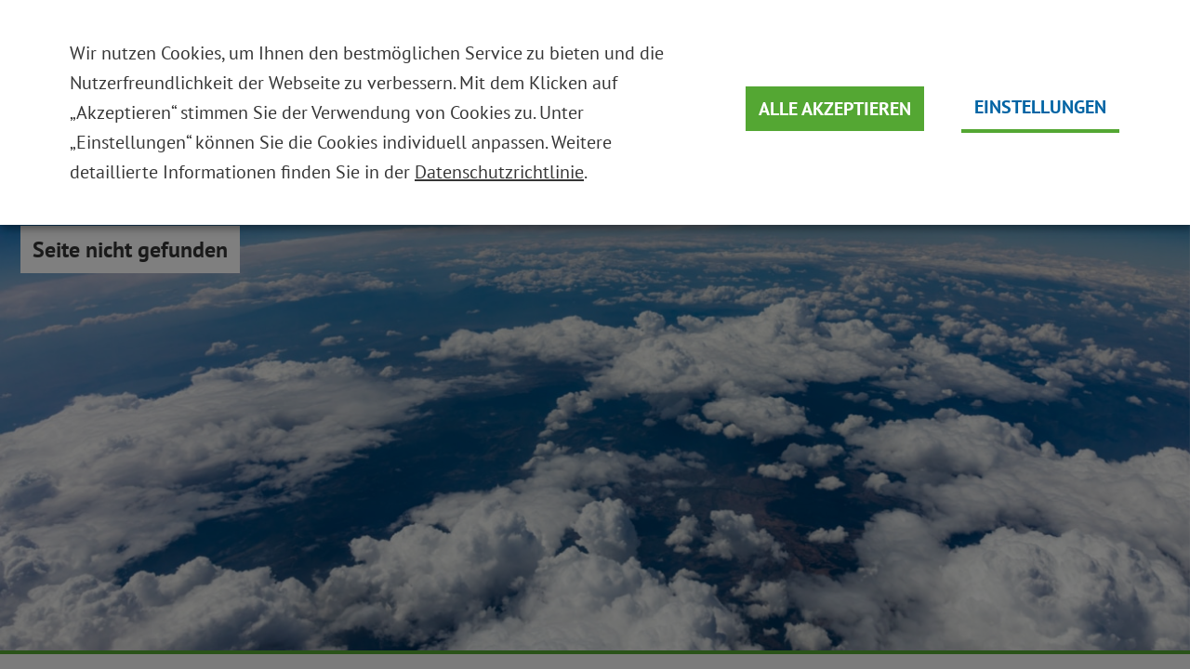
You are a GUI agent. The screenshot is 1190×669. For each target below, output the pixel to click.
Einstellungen (1040, 107)
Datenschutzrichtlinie (499, 172)
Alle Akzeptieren (835, 109)
